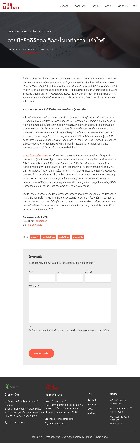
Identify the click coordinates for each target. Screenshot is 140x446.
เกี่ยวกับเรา (80, 6)
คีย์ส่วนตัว (35, 238)
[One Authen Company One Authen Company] (10, 6)
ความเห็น (34, 286)
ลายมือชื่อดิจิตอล (49, 238)
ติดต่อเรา (123, 6)
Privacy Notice (101, 440)
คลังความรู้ (44, 49)
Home (10, 30)
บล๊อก (90, 412)
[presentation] (50, 341)
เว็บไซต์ (88, 272)
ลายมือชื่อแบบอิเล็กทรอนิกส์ (36, 156)
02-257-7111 (35, 225)
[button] (99, 6)
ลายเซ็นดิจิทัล (78, 238)
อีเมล (60, 272)
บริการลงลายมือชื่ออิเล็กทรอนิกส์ (119, 413)
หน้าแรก (64, 6)
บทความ (53, 49)
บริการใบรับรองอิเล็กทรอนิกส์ (118, 405)
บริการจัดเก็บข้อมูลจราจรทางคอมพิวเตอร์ (119, 423)
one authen (15, 49)
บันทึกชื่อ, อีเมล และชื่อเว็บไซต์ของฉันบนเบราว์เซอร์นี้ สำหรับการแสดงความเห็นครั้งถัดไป (69, 331)
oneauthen (41, 221)
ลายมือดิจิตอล (64, 238)
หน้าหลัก (91, 402)
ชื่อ (31, 272)
